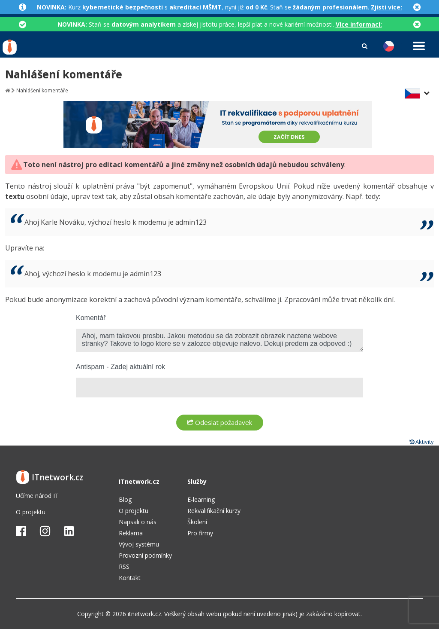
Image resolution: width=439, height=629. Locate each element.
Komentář (90, 317)
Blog (125, 499)
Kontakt (130, 578)
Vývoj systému (139, 544)
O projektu (30, 512)
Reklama (131, 533)
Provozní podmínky (145, 555)
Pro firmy (200, 533)
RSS (124, 566)
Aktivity (421, 442)
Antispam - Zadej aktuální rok (120, 366)
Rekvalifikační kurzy (214, 511)
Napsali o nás (137, 522)
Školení (197, 522)
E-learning (201, 499)
